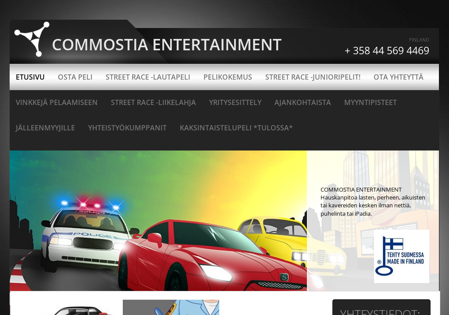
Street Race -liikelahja (153, 102)
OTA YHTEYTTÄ (399, 77)
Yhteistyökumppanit (127, 128)
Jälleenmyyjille (45, 128)
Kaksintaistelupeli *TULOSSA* (236, 128)
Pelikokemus (227, 77)
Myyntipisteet (370, 102)
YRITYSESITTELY (235, 102)
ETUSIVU (30, 77)
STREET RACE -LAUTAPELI (148, 77)
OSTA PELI (75, 77)
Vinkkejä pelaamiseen (57, 102)
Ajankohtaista (302, 102)
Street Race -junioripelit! (312, 77)
